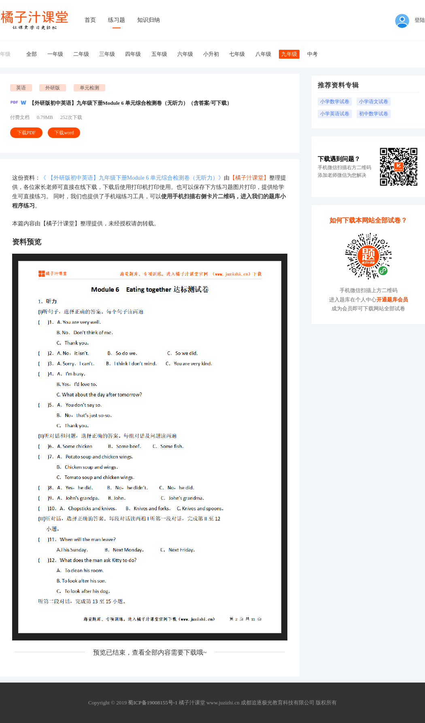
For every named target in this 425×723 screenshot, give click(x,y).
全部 (31, 54)
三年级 (107, 54)
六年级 (185, 54)
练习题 (116, 20)
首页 (90, 20)
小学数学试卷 (334, 101)
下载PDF (26, 133)
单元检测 (89, 88)
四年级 (133, 54)
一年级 (55, 54)
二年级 (81, 54)
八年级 (263, 54)
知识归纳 (148, 20)
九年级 (289, 54)
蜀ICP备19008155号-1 (152, 703)
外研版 (52, 88)
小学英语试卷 (334, 114)
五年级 (159, 54)
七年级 (237, 54)
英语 (21, 88)
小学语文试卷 (373, 101)
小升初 (211, 54)
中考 (312, 54)
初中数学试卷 (373, 114)
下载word (64, 133)
